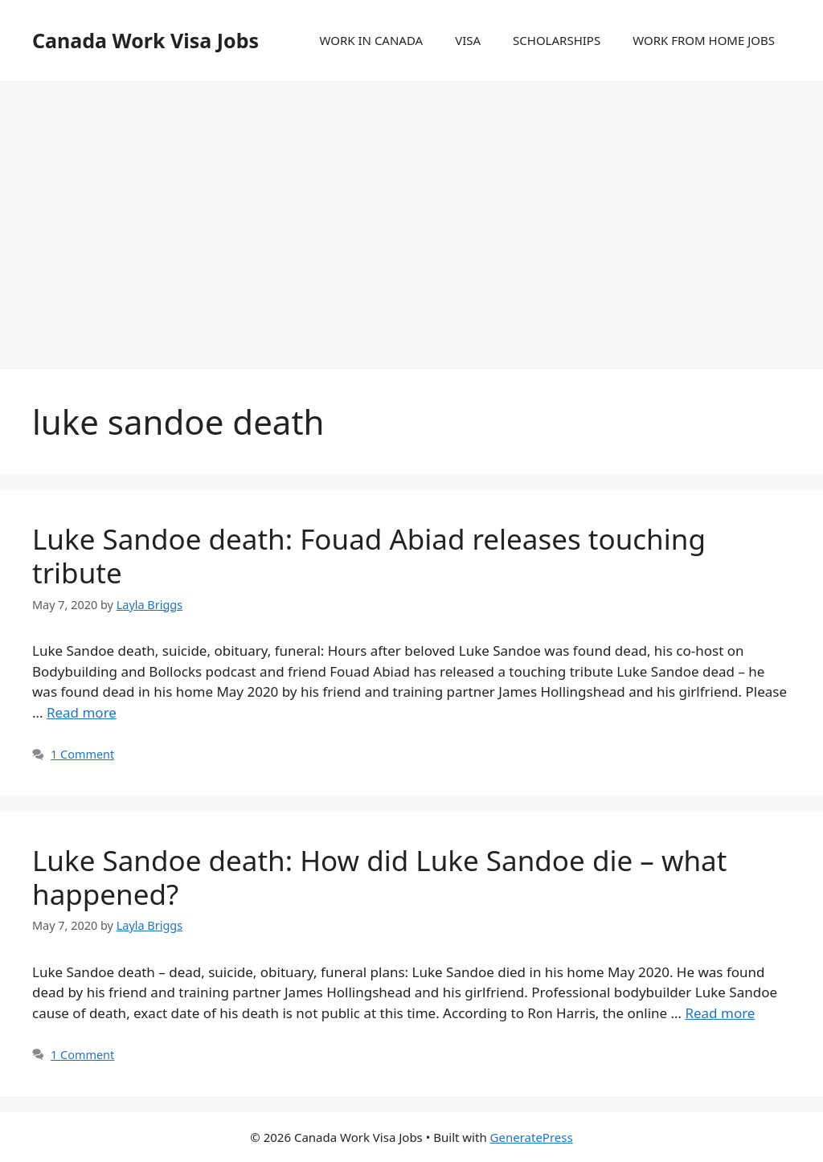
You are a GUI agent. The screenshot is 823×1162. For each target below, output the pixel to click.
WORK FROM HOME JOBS (704, 40)
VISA (468, 40)
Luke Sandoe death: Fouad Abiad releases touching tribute (369, 555)
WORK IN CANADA (371, 40)
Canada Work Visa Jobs (145, 40)
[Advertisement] (411, 208)
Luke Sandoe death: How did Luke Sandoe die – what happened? (379, 877)
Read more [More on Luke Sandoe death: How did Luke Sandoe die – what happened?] (720, 1013)
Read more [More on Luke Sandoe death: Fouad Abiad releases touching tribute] (82, 712)
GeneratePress (531, 1137)
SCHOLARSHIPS (556, 40)
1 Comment (82, 754)
